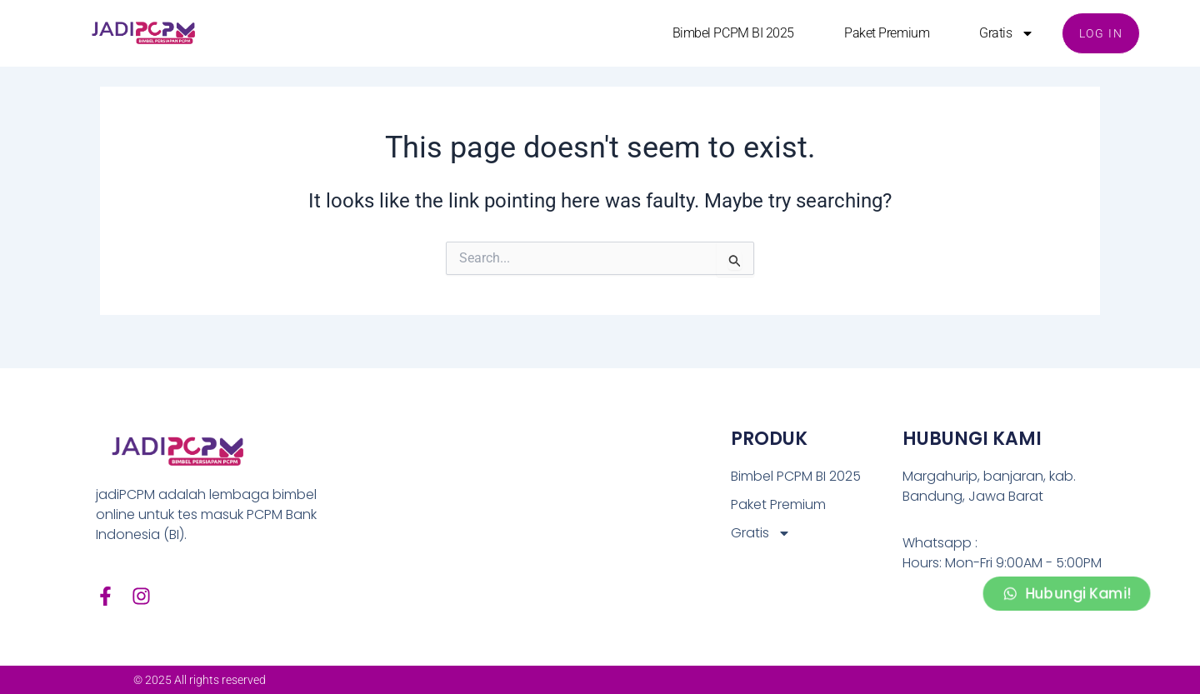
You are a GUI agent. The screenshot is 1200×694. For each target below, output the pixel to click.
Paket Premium (886, 33)
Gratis (1006, 33)
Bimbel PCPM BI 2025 (732, 33)
